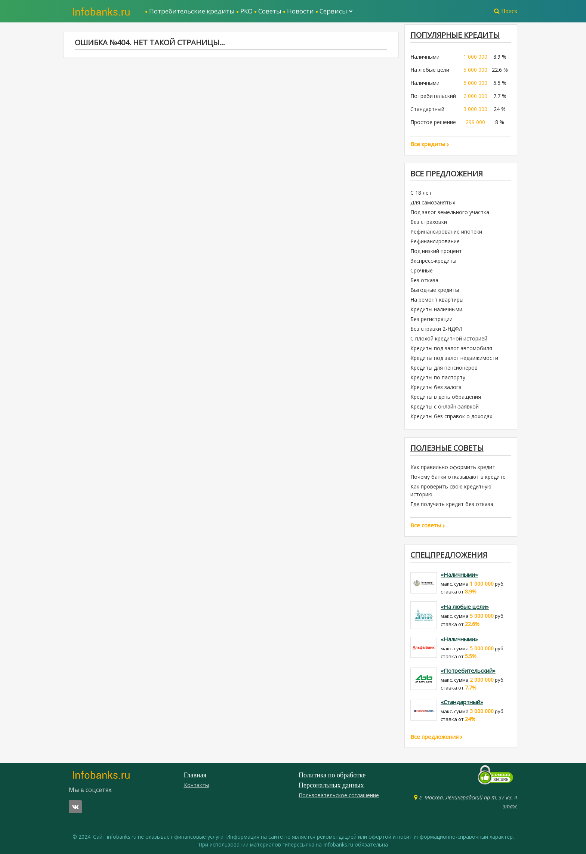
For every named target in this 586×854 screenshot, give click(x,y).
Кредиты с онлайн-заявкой (444, 406)
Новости (300, 11)
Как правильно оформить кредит (452, 467)
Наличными (425, 56)
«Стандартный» (462, 702)
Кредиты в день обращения (445, 396)
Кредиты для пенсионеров (444, 367)
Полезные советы (447, 448)
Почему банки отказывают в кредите (458, 476)
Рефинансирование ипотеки (446, 231)
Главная (195, 775)
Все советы (427, 525)
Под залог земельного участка (449, 212)
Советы (269, 11)
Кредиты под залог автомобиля (451, 348)
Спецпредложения (448, 555)
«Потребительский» (468, 670)
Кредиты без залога (436, 387)
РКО (246, 11)
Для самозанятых (432, 202)
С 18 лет (421, 192)
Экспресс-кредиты (433, 260)
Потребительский (433, 95)
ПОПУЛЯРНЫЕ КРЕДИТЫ (455, 35)
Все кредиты (429, 144)
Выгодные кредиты (434, 289)
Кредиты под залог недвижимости (454, 357)
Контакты (196, 785)
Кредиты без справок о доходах (451, 416)
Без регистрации (431, 319)
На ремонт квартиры (436, 299)
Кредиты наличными (436, 309)
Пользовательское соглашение (339, 795)
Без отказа (424, 280)
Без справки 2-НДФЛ (436, 328)
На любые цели (429, 69)
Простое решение (433, 122)
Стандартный (427, 108)
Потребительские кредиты (192, 11)
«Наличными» (459, 574)
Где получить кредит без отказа (451, 504)
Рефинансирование (435, 241)
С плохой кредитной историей (448, 338)
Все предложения (446, 174)
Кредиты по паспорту (437, 377)
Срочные (421, 270)
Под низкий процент (436, 251)
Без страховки (428, 221)
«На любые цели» (465, 606)
